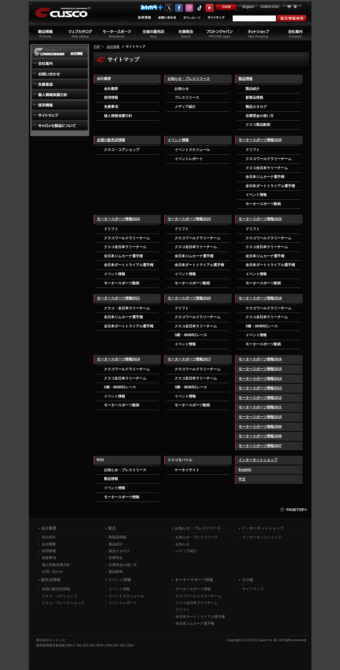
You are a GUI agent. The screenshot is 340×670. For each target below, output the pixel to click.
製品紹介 (253, 89)
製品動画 (116, 572)
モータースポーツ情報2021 (118, 298)
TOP (97, 46)
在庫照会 (116, 558)
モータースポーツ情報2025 (260, 140)
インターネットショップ (257, 460)
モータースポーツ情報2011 (260, 407)
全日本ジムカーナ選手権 (265, 177)
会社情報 (113, 46)
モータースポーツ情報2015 (260, 369)
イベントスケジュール (192, 150)
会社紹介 (49, 537)
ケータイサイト (187, 470)
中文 (242, 479)
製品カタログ (256, 107)
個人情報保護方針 (118, 116)
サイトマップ (252, 589)
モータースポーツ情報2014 (260, 379)
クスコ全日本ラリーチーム (267, 168)
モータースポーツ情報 (121, 497)
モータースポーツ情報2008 (260, 436)
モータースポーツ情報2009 (260, 427)
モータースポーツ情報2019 (260, 298)
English (244, 470)
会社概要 (111, 89)
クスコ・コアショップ (121, 150)
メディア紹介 (185, 107)
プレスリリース (187, 97)
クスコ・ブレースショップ (63, 603)
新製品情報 (254, 97)
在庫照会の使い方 (260, 116)
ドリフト (253, 150)
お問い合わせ (52, 572)
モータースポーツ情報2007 (260, 446)
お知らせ (182, 89)
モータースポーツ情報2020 (189, 298)
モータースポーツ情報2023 (189, 219)
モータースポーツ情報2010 (260, 417)
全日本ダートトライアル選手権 (270, 186)
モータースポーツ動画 (263, 204)
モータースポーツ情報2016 (260, 359)
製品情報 (245, 79)
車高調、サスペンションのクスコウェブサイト (67, 16)
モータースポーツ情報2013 (260, 388)
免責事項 (111, 107)
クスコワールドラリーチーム (268, 159)
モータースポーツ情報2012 (260, 398)
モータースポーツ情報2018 (118, 359)
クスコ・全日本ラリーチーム (127, 308)
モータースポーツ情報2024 (118, 219)
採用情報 (111, 97)
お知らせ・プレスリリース (188, 79)
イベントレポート (189, 159)
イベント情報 (178, 140)
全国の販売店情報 (111, 140)
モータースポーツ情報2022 (260, 219)
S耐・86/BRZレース (191, 335)
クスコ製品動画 (258, 125)
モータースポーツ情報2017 (189, 359)
